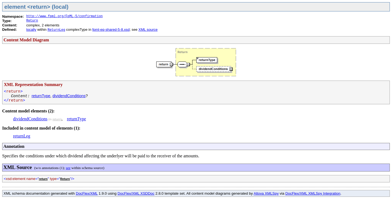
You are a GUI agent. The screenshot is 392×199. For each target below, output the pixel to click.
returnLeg (21, 136)
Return (32, 21)
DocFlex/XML (86, 193)
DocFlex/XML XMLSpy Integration (312, 193)
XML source (148, 29)
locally (31, 29)
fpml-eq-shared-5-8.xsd (111, 29)
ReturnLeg (56, 30)
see (68, 168)
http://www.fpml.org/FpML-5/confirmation (64, 16)
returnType (41, 96)
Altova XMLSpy (266, 193)
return (56, 119)
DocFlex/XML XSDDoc (136, 193)
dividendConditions (69, 96)
